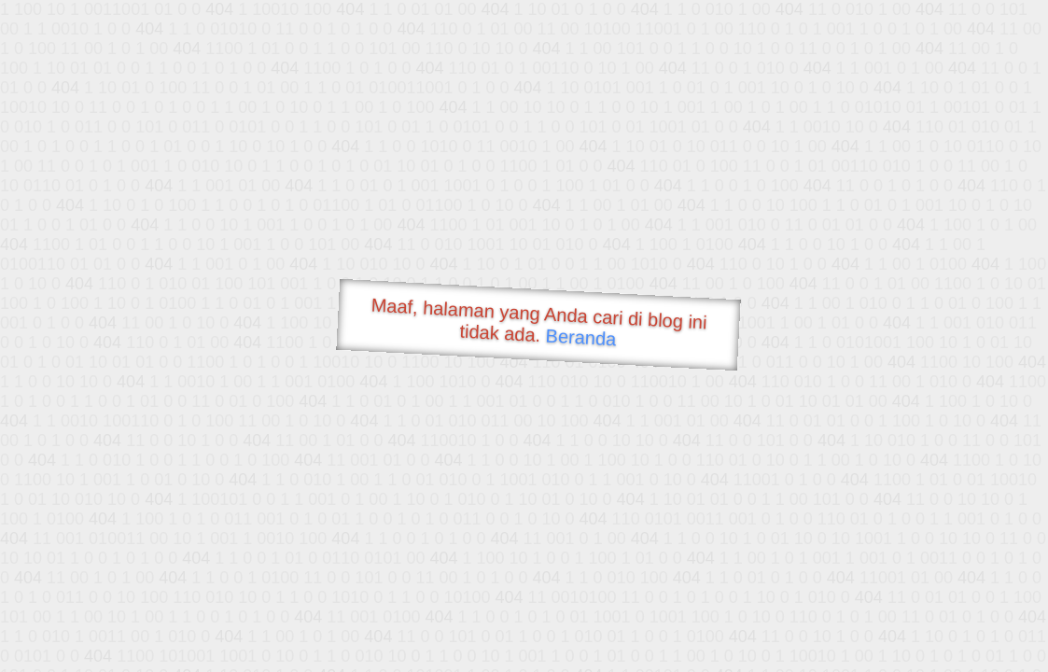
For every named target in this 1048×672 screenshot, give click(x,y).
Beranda (581, 337)
